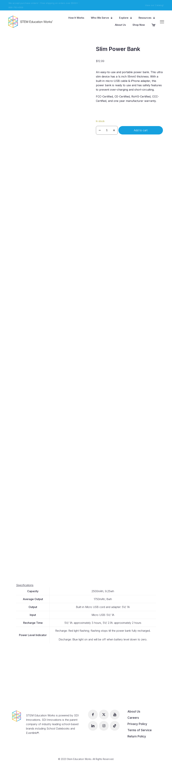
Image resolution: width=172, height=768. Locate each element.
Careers (133, 717)
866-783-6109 (15, 7)
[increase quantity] (114, 130)
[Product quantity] (107, 130)
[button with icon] (93, 714)
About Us (133, 711)
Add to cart (140, 130)
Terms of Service (139, 730)
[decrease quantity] (100, 130)
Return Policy (136, 736)
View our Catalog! (154, 5)
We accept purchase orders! (23, 3)
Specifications (24, 585)
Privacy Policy (137, 724)
